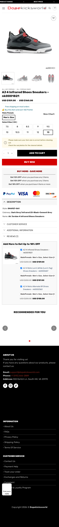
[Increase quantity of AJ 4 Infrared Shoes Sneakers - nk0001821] (12, 153)
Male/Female (8, 113)
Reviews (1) (10, 236)
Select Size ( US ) (9, 122)
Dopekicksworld (38, 507)
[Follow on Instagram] (10, 385)
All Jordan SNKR (24, 89)
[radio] (8, 117)
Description (11, 201)
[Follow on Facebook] (5, 385)
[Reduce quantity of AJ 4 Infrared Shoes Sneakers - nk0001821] (4, 153)
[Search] (50, 8)
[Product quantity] (8, 153)
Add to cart (37, 153)
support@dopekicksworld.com (25, 372)
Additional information (17, 230)
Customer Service (14, 224)
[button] (3, 8)
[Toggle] (4, 201)
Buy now (29, 162)
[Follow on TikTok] (16, 385)
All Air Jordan (8, 89)
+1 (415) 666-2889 (20, 375)
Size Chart (49, 114)
